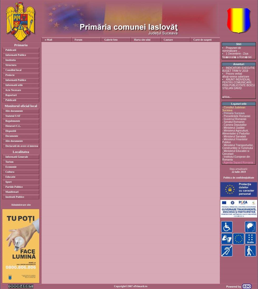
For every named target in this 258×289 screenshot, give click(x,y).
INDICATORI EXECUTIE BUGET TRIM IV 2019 (238, 69)
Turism (9, 161)
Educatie (10, 176)
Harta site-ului (142, 39)
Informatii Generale (16, 156)
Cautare (168, 39)
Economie (10, 166)
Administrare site (21, 204)
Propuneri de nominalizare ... (231, 49)
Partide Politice (14, 186)
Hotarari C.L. (13, 125)
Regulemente (12, 120)
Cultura (9, 171)
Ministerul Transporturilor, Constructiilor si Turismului (237, 147)
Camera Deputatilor (235, 124)
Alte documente (14, 110)
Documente (11, 135)
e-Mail (48, 39)
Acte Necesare (13, 90)
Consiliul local (13, 70)
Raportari (11, 95)
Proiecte (9, 75)
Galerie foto (111, 39)
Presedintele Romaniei (237, 116)
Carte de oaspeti (202, 39)
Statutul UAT (12, 115)
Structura (10, 65)
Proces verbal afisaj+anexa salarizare (235, 75)
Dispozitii (10, 130)
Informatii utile (14, 85)
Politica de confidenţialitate (239, 177)
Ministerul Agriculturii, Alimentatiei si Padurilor (236, 132)
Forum (78, 39)
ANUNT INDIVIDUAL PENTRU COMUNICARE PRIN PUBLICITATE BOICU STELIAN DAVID (238, 84)
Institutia (10, 60)
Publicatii (10, 50)
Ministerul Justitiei (234, 127)
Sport (8, 181)
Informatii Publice (15, 55)
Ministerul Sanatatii (235, 136)
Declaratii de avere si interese (21, 145)
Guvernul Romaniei (235, 119)
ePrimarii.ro (140, 286)
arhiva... (227, 96)
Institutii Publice (14, 196)
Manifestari (11, 191)
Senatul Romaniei (234, 122)
